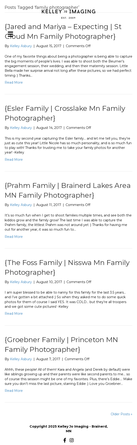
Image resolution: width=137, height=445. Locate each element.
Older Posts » (121, 414)
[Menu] (10, 34)
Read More (14, 82)
